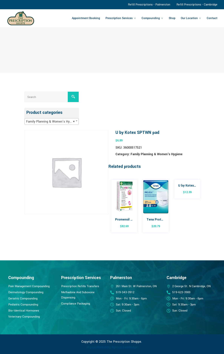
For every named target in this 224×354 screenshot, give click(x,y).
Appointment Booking (86, 18)
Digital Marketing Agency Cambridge (112, 347)
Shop (172, 18)
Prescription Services (119, 18)
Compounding (151, 18)
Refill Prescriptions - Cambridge (196, 4)
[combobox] (52, 121)
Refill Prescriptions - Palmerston (149, 4)
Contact (212, 18)
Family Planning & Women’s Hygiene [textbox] (51, 121)
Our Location (189, 18)
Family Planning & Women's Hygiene (156, 154)
